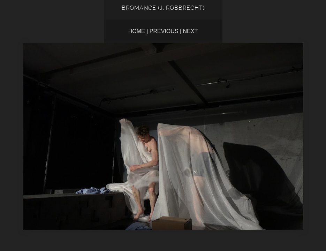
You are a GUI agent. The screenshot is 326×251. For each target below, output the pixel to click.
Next (190, 31)
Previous (164, 31)
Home (136, 31)
